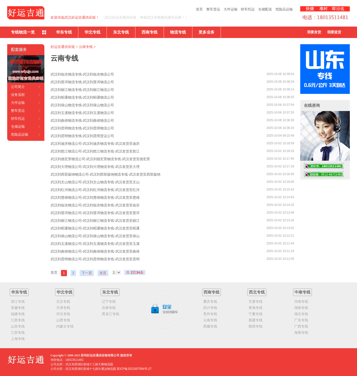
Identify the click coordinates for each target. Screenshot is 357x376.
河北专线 (63, 314)
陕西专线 (256, 326)
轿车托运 (248, 9)
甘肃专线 (256, 301)
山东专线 (18, 326)
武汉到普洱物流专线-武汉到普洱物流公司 (82, 82)
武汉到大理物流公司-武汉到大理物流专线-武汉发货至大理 (95, 167)
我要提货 (334, 32)
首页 (199, 9)
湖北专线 (301, 314)
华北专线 (92, 32)
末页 (102, 273)
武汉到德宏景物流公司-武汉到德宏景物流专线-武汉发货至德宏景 (100, 159)
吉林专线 (109, 308)
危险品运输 (284, 9)
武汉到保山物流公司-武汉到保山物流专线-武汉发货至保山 (95, 236)
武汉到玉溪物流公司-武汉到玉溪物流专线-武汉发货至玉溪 (95, 244)
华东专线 (64, 32)
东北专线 (121, 32)
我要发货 (314, 32)
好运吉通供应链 (63, 47)
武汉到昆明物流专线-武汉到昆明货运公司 (82, 136)
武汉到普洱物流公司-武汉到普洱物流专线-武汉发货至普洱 (95, 213)
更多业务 (206, 32)
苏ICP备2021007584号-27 (134, 369)
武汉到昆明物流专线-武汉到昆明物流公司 (82, 128)
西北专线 (257, 292)
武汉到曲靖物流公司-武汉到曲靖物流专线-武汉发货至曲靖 (95, 251)
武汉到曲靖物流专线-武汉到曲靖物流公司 (82, 120)
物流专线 (178, 32)
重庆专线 (210, 301)
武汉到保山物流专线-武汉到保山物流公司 (82, 105)
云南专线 (86, 47)
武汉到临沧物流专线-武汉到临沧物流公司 (82, 74)
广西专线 (301, 326)
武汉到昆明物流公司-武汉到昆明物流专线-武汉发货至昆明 (95, 259)
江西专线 (18, 320)
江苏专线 (18, 333)
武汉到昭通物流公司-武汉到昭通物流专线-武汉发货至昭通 (95, 228)
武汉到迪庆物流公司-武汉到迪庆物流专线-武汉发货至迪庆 (95, 144)
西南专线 (149, 32)
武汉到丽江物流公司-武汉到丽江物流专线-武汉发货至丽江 (95, 221)
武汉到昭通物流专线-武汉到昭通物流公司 (82, 97)
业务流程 (18, 95)
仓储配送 (265, 9)
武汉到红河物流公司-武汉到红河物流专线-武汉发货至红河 (95, 190)
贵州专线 (210, 314)
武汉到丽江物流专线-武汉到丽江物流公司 (82, 90)
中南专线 (302, 292)
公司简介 (18, 87)
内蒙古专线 (65, 326)
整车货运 (213, 9)
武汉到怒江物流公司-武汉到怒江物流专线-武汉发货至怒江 (95, 151)
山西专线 (63, 320)
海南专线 (301, 333)
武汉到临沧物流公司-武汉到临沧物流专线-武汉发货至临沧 (95, 205)
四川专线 (210, 308)
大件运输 (231, 9)
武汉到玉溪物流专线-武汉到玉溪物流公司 (82, 113)
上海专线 (18, 339)
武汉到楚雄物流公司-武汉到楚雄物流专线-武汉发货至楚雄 (95, 197)
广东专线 (301, 320)
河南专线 (301, 301)
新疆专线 (256, 320)
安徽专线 (18, 308)
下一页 (87, 273)
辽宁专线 (109, 301)
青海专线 (256, 308)
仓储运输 (18, 126)
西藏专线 (210, 326)
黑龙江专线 (110, 314)
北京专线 (63, 301)
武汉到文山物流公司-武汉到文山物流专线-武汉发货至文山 (95, 182)
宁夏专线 (256, 314)
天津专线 (63, 308)
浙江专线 (18, 301)
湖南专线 (301, 308)
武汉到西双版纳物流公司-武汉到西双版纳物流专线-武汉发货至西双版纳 (105, 174)
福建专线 (18, 314)
